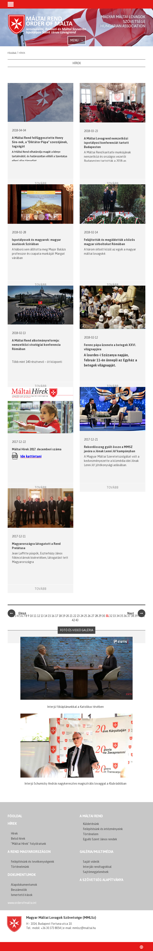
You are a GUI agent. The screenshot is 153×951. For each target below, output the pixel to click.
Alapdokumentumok (24, 884)
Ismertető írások (22, 895)
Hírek (12, 823)
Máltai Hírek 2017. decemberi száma (36, 449)
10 (31, 616)
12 (38, 616)
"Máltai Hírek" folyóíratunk (28, 843)
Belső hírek (18, 838)
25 (85, 616)
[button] (11, 5)
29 (99, 616)
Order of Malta (47, 28)
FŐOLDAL (15, 816)
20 (67, 616)
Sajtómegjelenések (96, 872)
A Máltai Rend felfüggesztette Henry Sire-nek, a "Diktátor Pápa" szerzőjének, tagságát (40, 142)
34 (117, 616)
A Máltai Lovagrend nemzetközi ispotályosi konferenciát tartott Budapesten (106, 143)
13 (42, 616)
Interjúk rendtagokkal (97, 866)
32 (110, 616)
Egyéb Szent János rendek (100, 839)
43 (76, 620)
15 (49, 616)
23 (78, 616)
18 (60, 616)
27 (92, 616)
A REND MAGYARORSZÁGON (29, 852)
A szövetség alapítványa (101, 880)
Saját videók (91, 861)
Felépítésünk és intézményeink (103, 829)
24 (81, 616)
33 (114, 616)
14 (45, 616)
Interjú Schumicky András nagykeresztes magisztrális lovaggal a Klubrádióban (75, 783)
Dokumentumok (22, 875)
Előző (17, 613)
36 (125, 616)
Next (136, 613)
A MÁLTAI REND (91, 816)
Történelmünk (20, 866)
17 (56, 616)
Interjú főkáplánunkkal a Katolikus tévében (75, 706)
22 (74, 616)
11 (34, 616)
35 (121, 616)
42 (73, 620)
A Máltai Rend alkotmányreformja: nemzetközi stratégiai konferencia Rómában (36, 345)
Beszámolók (19, 889)
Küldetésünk (91, 824)
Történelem (90, 834)
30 (103, 616)
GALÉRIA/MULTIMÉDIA (96, 852)
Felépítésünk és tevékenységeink (32, 861)
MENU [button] (76, 40)
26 (89, 616)
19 (63, 616)
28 (96, 616)
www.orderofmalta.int (22, 902)
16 (52, 616)
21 (70, 616)
